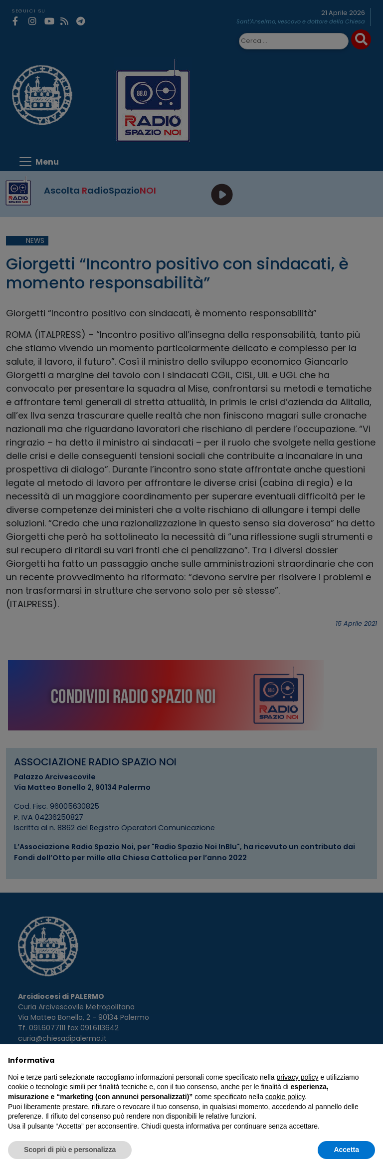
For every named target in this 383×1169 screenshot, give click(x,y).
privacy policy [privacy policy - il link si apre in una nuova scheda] (298, 1077)
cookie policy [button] (285, 1097)
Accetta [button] (346, 1150)
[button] (370, 1060)
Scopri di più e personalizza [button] (70, 1150)
